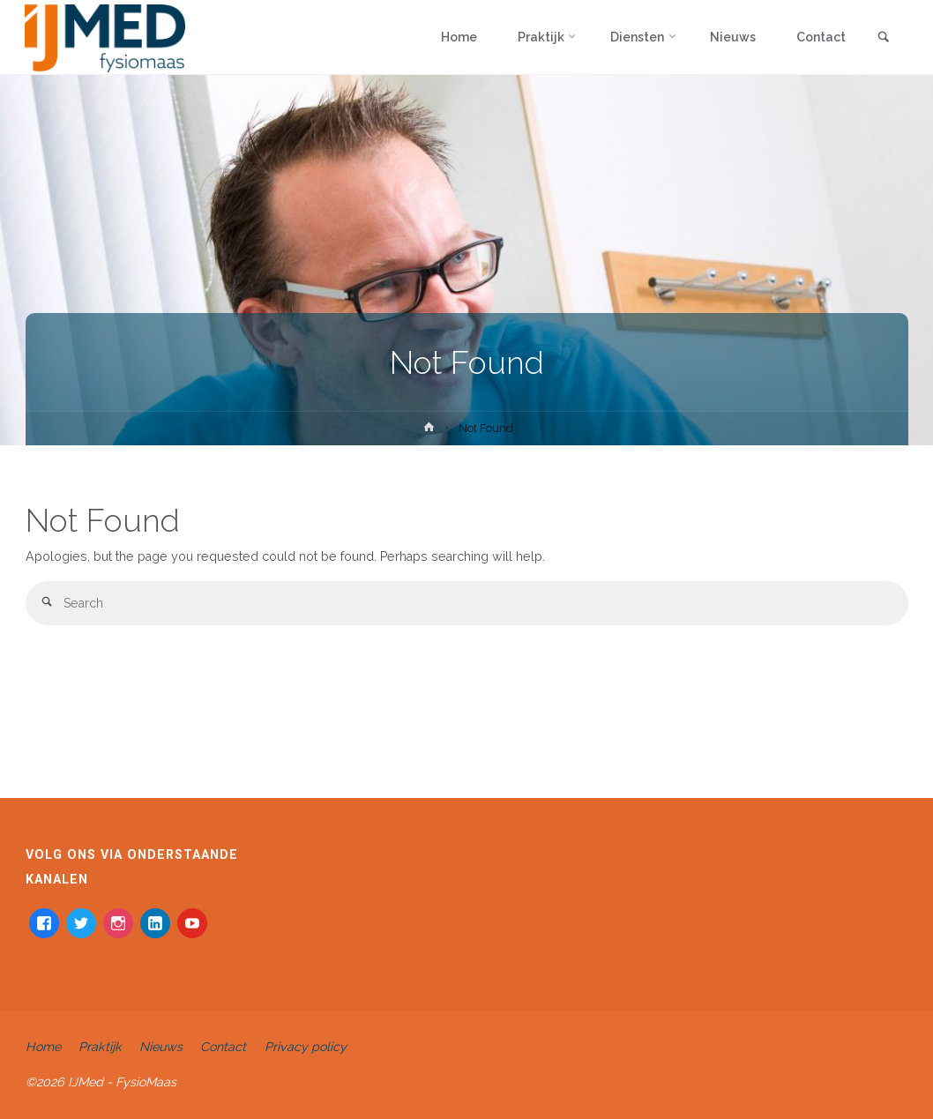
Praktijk (100, 1047)
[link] (883, 38)
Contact (223, 1047)
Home (43, 1047)
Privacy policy (306, 1047)
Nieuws (161, 1047)
